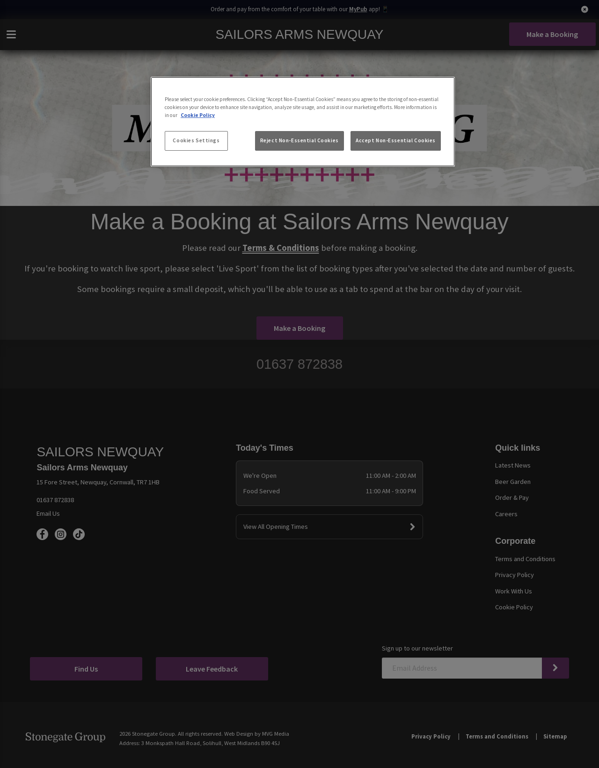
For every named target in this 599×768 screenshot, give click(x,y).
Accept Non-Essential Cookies (396, 140)
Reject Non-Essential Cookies (299, 140)
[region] (303, 122)
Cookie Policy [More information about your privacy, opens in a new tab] (198, 115)
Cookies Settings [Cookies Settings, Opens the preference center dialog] (196, 140)
